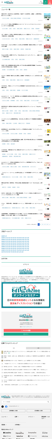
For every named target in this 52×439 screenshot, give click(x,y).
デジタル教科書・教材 (6, 59)
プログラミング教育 (5, 18)
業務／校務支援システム (6, 207)
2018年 (3, 250)
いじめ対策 (15, 123)
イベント (31, 417)
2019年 (3, 248)
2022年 (3, 243)
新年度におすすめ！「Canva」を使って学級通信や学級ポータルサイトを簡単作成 (23, 366)
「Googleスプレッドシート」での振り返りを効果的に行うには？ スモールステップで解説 (24, 363)
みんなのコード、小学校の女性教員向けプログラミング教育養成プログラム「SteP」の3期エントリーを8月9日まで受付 (21, 163)
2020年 (3, 246)
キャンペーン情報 (10, 154)
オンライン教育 (4, 28)
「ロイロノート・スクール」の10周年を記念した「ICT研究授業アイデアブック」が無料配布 (21, 173)
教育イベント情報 (5, 49)
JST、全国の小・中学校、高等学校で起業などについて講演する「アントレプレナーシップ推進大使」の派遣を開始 (21, 35)
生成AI (30, 197)
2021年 (3, 244)
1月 (6, 236)
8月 (19, 237)
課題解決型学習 (36, 38)
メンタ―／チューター (6, 38)
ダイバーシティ (33, 166)
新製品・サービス (27, 28)
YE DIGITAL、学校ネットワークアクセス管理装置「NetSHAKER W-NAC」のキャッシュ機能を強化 (21, 86)
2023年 (3, 241)
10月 (23, 237)
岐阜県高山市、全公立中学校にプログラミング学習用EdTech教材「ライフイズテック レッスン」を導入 (21, 130)
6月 (15, 237)
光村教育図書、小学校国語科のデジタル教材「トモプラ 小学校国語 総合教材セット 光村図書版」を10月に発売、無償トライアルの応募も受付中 (21, 214)
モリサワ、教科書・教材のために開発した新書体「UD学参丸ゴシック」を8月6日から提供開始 (21, 76)
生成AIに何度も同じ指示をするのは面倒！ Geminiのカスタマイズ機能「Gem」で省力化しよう (25, 369)
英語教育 (13, 187)
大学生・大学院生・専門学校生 (16, 18)
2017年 (3, 252)
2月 (8, 237)
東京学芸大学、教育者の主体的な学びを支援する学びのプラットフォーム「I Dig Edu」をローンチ (21, 107)
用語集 (4, 425)
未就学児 (11, 110)
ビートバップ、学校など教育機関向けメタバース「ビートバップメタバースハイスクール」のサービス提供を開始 (21, 25)
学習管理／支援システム (16, 207)
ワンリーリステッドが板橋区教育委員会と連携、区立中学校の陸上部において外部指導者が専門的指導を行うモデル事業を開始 (21, 140)
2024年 (3, 239)
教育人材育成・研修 (17, 156)
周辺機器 (18, 90)
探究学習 (22, 49)
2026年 (3, 236)
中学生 (14, 28)
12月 (28, 237)
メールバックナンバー (26, 326)
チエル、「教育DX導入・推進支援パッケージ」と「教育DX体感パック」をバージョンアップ (21, 204)
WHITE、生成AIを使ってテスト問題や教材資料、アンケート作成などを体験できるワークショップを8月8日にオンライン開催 (21, 194)
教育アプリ (4, 187)
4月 (11, 237)
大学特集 (18, 425)
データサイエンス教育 (26, 18)
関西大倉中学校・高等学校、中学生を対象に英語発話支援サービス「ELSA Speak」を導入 (21, 183)
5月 (13, 237)
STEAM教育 (13, 100)
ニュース (4, 417)
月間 (38, 348)
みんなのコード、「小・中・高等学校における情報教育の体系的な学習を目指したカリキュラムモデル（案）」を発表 (21, 97)
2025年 (3, 237)
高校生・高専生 (19, 28)
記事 (17, 417)
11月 (25, 237)
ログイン (26, 334)
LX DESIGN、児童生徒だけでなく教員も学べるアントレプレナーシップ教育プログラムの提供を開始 (21, 150)
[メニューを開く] (2, 2)
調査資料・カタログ (46, 417)
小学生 (10, 28)
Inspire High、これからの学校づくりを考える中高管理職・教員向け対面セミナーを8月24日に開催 (21, 45)
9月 (21, 237)
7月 (17, 237)
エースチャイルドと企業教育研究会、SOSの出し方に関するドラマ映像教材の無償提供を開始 (21, 119)
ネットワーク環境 (25, 90)
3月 (9, 237)
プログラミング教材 (14, 133)
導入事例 (3, 69)
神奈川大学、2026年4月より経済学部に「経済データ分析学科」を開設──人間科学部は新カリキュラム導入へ (21, 14)
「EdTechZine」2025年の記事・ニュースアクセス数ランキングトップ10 (20, 384)
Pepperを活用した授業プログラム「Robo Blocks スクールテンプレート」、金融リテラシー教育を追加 (21, 55)
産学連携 (3, 154)
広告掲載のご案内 (39, 410)
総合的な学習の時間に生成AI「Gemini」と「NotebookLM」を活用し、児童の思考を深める (25, 372)
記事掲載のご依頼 (13, 410)
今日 (14, 348)
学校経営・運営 (28, 49)
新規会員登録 (25, 330)
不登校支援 (37, 28)
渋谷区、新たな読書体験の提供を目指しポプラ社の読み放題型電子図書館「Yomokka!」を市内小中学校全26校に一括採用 (21, 66)
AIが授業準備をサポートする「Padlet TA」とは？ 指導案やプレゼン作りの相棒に (22, 360)
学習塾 (33, 28)
